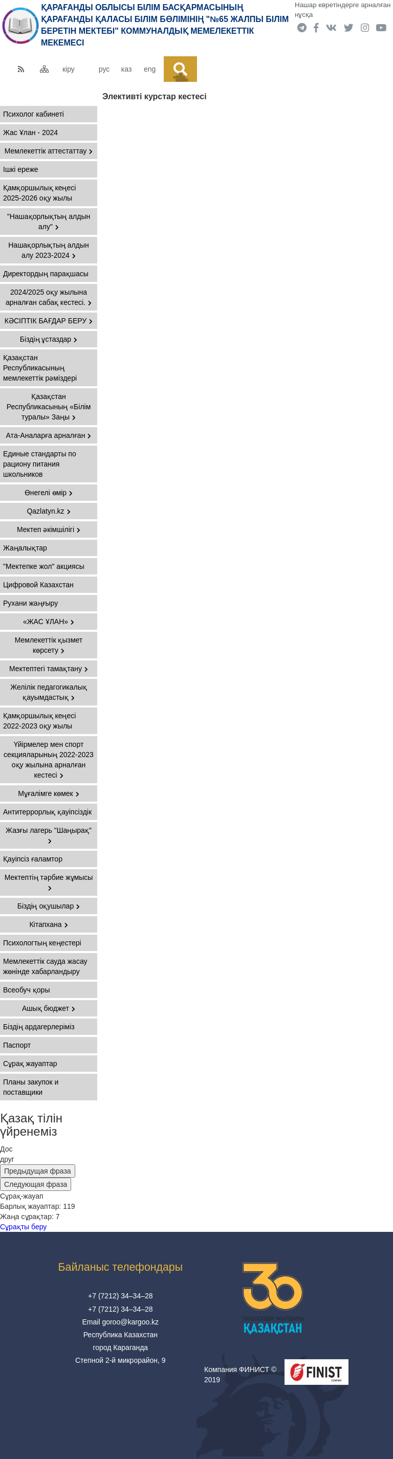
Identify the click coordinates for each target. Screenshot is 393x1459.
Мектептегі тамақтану (48, 669)
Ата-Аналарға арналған (49, 435)
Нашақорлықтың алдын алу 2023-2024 (48, 250)
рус (104, 69)
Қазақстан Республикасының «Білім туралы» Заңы (49, 406)
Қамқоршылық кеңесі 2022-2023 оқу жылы (39, 721)
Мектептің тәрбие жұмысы (49, 882)
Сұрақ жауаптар (30, 1063)
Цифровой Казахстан (38, 585)
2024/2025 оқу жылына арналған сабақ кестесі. (49, 297)
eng (150, 69)
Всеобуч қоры (26, 990)
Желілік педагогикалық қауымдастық (48, 692)
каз (126, 69)
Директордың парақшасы (46, 274)
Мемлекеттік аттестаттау (49, 151)
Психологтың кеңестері (42, 943)
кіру (68, 69)
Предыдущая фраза (37, 1171)
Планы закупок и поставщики (30, 1087)
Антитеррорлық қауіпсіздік (47, 812)
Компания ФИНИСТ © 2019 (240, 1374)
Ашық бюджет (48, 1008)
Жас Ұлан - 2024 (30, 132)
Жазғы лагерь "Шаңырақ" (49, 835)
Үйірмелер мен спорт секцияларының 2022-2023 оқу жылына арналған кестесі (49, 759)
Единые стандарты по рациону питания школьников (39, 464)
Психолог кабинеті (33, 114)
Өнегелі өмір (49, 493)
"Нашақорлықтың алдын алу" (49, 221)
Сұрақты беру (23, 1227)
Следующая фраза (35, 1184)
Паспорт (17, 1045)
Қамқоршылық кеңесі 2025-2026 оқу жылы (39, 193)
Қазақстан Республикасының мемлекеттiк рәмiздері (40, 367)
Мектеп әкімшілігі (48, 529)
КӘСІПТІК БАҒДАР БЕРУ (49, 321)
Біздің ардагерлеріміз (39, 1027)
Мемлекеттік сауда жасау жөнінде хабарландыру (45, 966)
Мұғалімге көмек (48, 793)
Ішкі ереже (20, 169)
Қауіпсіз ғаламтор (32, 859)
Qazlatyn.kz (48, 511)
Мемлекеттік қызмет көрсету (49, 645)
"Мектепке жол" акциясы (43, 566)
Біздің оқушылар (48, 906)
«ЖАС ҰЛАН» (48, 621)
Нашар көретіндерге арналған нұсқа (342, 9)
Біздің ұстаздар (48, 339)
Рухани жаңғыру (30, 603)
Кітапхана (48, 924)
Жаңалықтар (25, 548)
